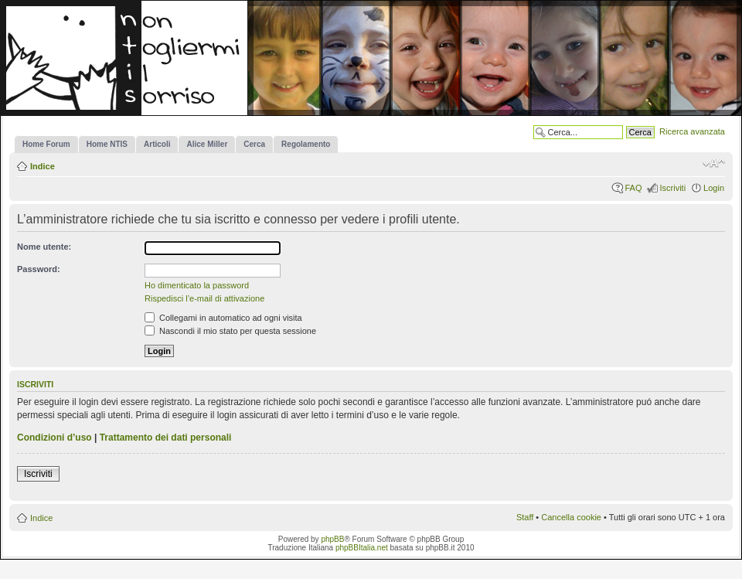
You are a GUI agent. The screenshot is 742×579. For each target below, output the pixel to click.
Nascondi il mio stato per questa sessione (230, 330)
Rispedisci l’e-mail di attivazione (204, 298)
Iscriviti (672, 187)
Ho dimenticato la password (197, 285)
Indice (42, 166)
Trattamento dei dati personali (166, 437)
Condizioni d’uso (54, 437)
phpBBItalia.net (361, 547)
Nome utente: (44, 246)
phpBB (332, 539)
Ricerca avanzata (692, 131)
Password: (38, 269)
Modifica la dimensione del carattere (714, 163)
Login (713, 187)
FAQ (633, 187)
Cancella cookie (571, 517)
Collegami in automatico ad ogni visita (223, 317)
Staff (524, 517)
